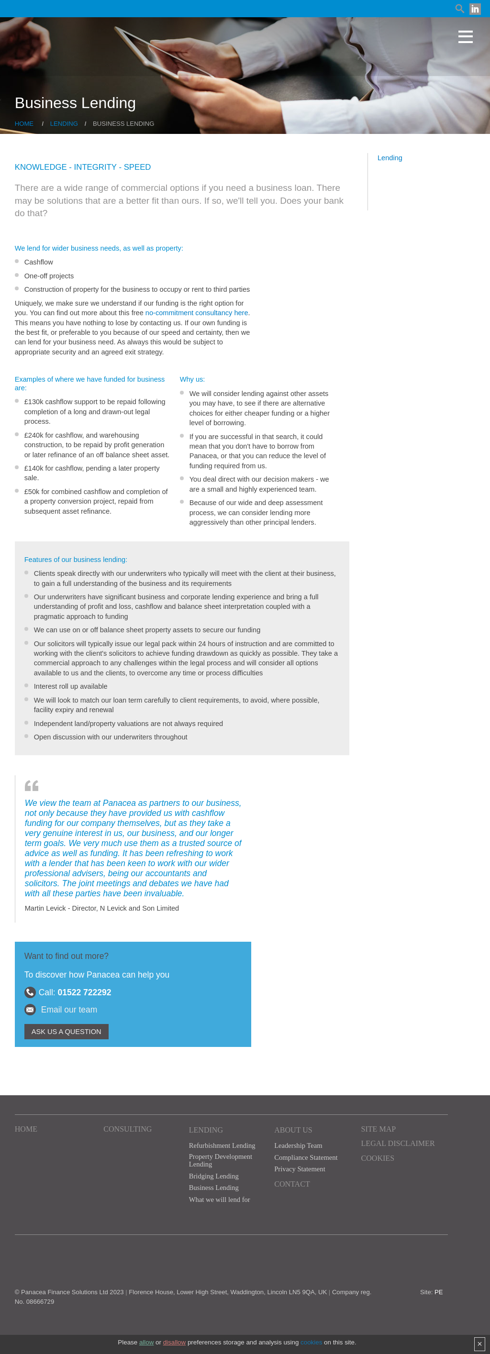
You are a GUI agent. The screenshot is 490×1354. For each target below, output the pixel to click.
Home (24, 123)
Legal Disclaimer (398, 1143)
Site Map (378, 1129)
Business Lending (214, 1187)
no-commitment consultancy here (196, 313)
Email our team (69, 1009)
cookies (311, 1342)
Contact (292, 1184)
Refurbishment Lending (222, 1145)
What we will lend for (219, 1199)
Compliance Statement (305, 1157)
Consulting (127, 1129)
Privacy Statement (299, 1169)
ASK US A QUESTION (66, 1031)
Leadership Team (298, 1145)
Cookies (378, 1158)
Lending (64, 123)
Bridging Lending (214, 1176)
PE (438, 1292)
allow (146, 1342)
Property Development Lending (220, 1160)
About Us (293, 1130)
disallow (174, 1342)
